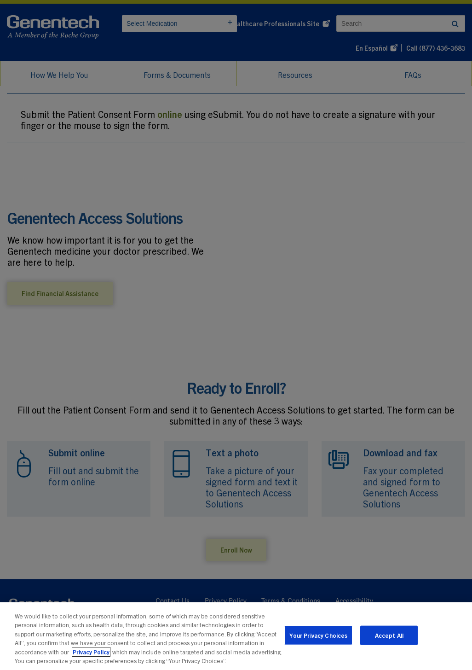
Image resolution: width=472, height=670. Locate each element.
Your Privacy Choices (318, 636)
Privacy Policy (91, 653)
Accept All (389, 636)
